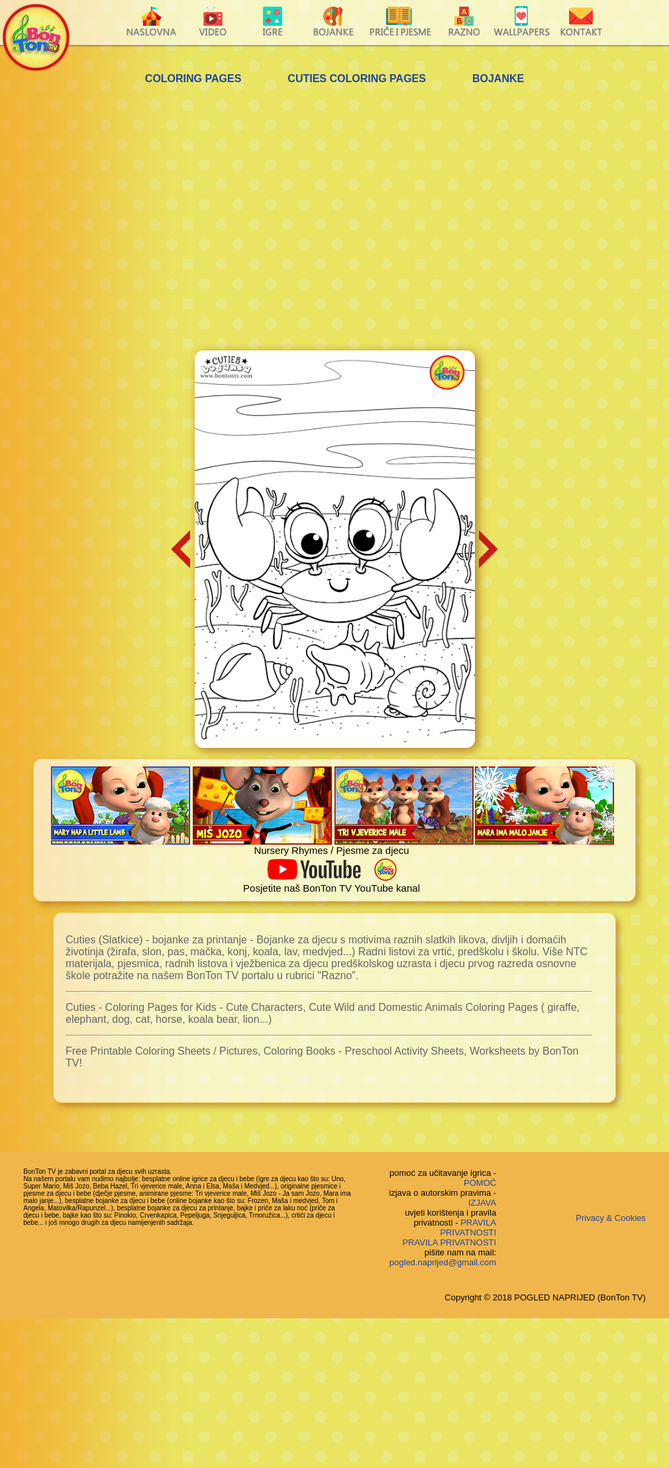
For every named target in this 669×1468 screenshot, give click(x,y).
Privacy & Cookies (610, 1218)
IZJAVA (482, 1203)
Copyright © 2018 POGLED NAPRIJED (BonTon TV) (544, 1297)
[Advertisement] (144, 219)
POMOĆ (480, 1183)
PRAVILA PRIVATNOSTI (468, 1227)
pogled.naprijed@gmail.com (442, 1262)
